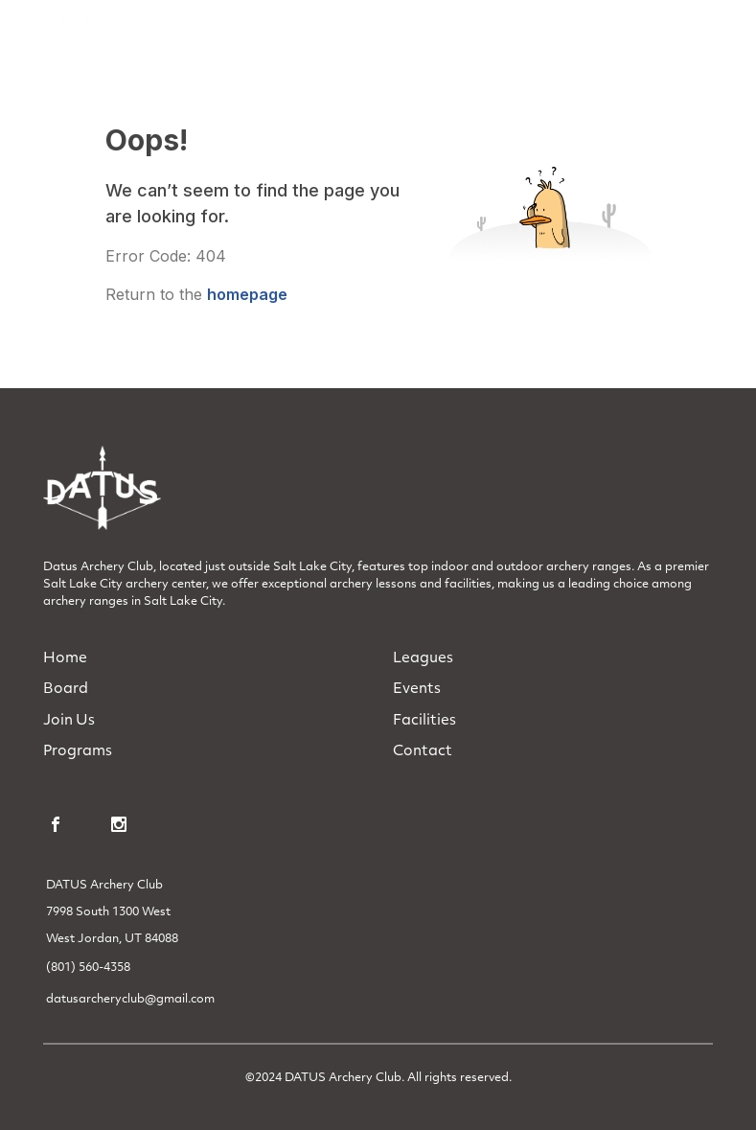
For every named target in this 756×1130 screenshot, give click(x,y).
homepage (247, 294)
